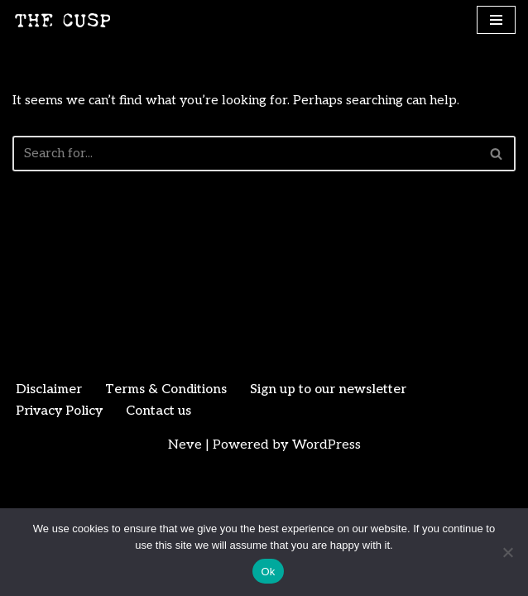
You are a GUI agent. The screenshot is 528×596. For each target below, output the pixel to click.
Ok (268, 571)
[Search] (245, 154)
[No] (507, 552)
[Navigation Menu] (496, 20)
